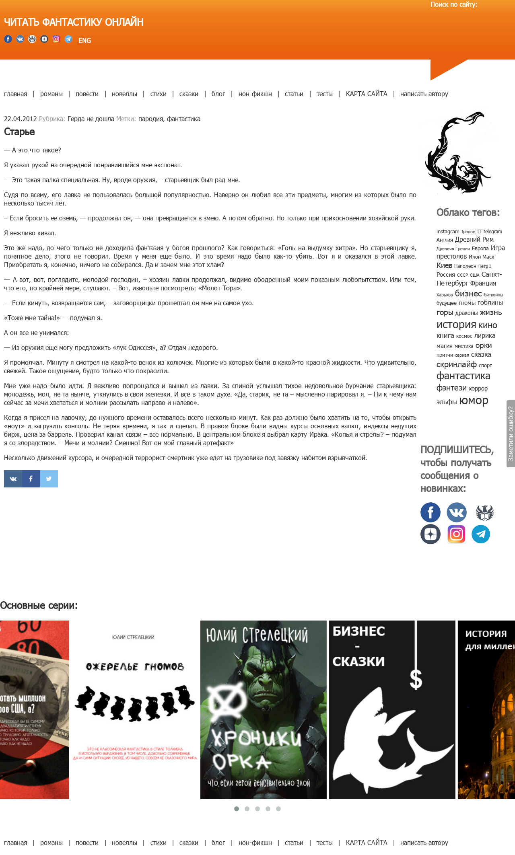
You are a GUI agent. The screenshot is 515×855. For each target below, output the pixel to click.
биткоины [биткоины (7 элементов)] (493, 294)
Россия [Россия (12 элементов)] (446, 274)
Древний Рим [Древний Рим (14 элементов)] (474, 239)
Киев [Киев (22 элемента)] (444, 264)
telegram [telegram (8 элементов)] (493, 231)
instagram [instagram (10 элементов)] (448, 231)
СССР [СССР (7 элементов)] (462, 274)
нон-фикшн (255, 93)
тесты (325, 93)
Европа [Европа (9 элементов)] (480, 248)
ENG (83, 40)
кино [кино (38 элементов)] (487, 324)
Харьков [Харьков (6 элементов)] (445, 294)
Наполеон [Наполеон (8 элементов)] (465, 266)
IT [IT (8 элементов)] (479, 231)
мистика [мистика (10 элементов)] (464, 346)
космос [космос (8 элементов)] (464, 336)
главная (15, 93)
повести (87, 93)
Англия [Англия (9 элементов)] (445, 239)
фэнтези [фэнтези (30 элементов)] (452, 387)
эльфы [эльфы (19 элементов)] (447, 401)
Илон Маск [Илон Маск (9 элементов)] (481, 256)
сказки (188, 93)
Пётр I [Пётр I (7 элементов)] (484, 266)
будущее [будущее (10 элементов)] (447, 303)
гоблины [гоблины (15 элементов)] (490, 302)
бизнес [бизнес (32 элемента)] (468, 292)
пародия (150, 118)
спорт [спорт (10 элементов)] (485, 365)
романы (51, 93)
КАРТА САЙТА (366, 93)
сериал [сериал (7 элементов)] (462, 355)
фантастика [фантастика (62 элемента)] (463, 375)
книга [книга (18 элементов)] (445, 335)
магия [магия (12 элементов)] (445, 345)
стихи (158, 93)
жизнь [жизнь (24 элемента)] (491, 311)
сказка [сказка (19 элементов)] (481, 353)
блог (218, 93)
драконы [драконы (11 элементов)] (466, 313)
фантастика (183, 118)
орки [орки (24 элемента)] (484, 344)
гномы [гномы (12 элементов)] (467, 302)
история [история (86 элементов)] (456, 324)
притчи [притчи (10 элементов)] (445, 354)
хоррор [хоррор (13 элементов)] (478, 388)
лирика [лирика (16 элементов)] (484, 335)
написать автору (424, 93)
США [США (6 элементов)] (475, 274)
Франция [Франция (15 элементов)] (483, 283)
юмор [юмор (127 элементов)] (473, 399)
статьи (294, 93)
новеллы (124, 93)
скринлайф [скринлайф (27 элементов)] (457, 363)
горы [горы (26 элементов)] (445, 311)
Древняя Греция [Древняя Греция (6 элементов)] (453, 248)
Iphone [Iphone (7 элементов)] (468, 231)
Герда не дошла (91, 118)
